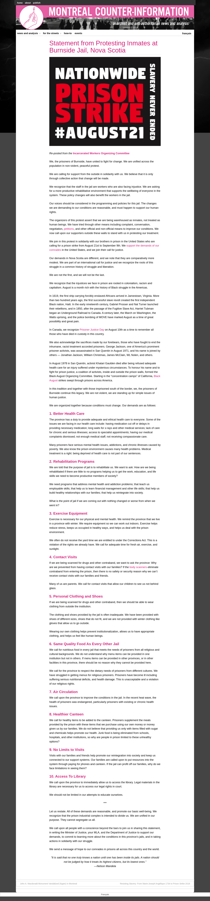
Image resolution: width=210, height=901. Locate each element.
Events (78, 33)
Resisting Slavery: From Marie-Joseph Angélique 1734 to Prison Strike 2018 (156, 883)
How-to (68, 33)
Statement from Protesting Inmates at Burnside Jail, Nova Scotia (103, 46)
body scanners (138, 567)
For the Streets (52, 34)
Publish (36, 3)
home (20, 3)
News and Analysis (29, 34)
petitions (69, 228)
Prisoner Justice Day (92, 329)
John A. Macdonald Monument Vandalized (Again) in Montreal (47, 883)
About (28, 3)
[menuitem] (186, 33)
